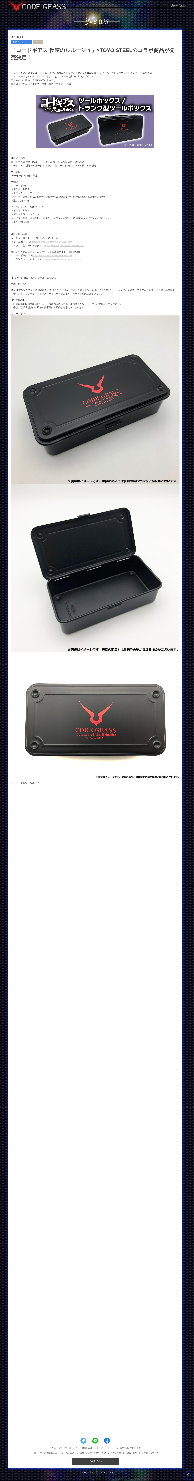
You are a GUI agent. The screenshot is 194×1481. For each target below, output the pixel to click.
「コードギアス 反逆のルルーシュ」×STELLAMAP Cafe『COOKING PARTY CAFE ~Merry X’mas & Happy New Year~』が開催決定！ (94, 1453)
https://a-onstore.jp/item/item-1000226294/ (66, 259)
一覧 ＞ (95, 1461)
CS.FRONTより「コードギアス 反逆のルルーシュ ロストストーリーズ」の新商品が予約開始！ (96, 1448)
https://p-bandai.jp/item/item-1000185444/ (54, 242)
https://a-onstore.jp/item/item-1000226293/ (54, 255)
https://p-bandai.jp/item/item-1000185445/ (66, 245)
